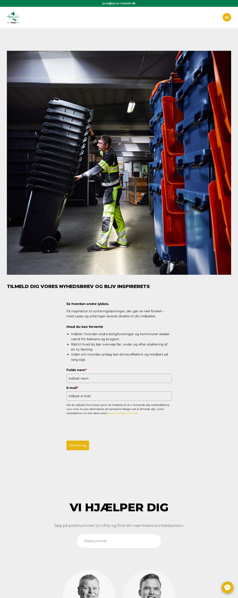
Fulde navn (76, 370)
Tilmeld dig (78, 445)
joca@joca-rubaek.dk (119, 3)
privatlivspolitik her (122, 413)
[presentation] (101, 427)
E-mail (72, 388)
